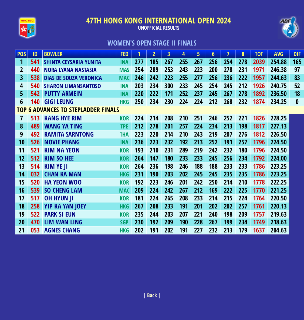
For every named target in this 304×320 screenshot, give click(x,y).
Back (152, 295)
